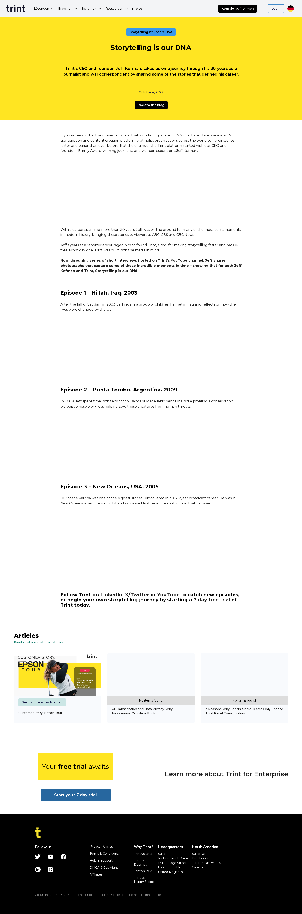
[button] (44, 8)
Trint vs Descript (140, 862)
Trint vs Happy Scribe (144, 880)
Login (276, 9)
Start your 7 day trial (75, 794)
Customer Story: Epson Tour (40, 713)
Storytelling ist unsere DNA (151, 32)
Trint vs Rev (143, 871)
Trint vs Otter (144, 854)
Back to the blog (151, 105)
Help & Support (101, 860)
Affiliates (96, 874)
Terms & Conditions (104, 854)
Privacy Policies (101, 846)
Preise (137, 9)
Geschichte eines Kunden (42, 702)
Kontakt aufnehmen (238, 9)
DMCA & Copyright (104, 868)
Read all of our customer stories (38, 642)
